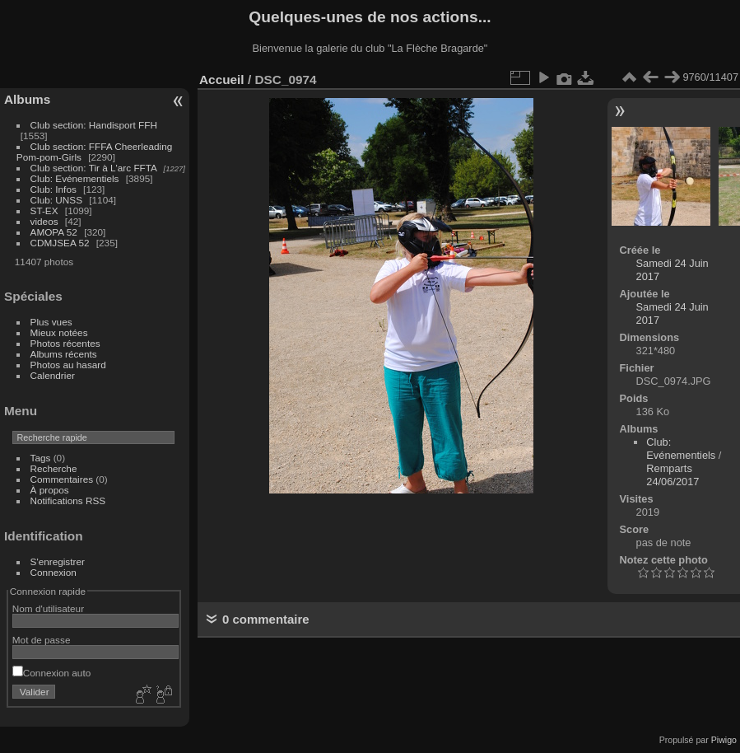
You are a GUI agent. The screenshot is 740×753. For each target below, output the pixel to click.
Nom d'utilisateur (48, 608)
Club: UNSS (56, 199)
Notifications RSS (68, 500)
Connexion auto (51, 672)
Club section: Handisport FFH (93, 124)
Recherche (53, 468)
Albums (27, 99)
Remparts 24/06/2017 (672, 475)
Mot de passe (41, 639)
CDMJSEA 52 (60, 242)
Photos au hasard (68, 364)
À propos (49, 489)
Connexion (53, 572)
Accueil (221, 79)
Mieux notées (59, 332)
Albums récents (63, 353)
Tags (40, 457)
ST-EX (44, 210)
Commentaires (62, 479)
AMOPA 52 (53, 232)
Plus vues (51, 321)
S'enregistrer (57, 561)
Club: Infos (53, 189)
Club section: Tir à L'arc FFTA (93, 167)
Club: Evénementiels (74, 178)
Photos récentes (65, 343)
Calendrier (52, 375)
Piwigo (724, 740)
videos (44, 221)
